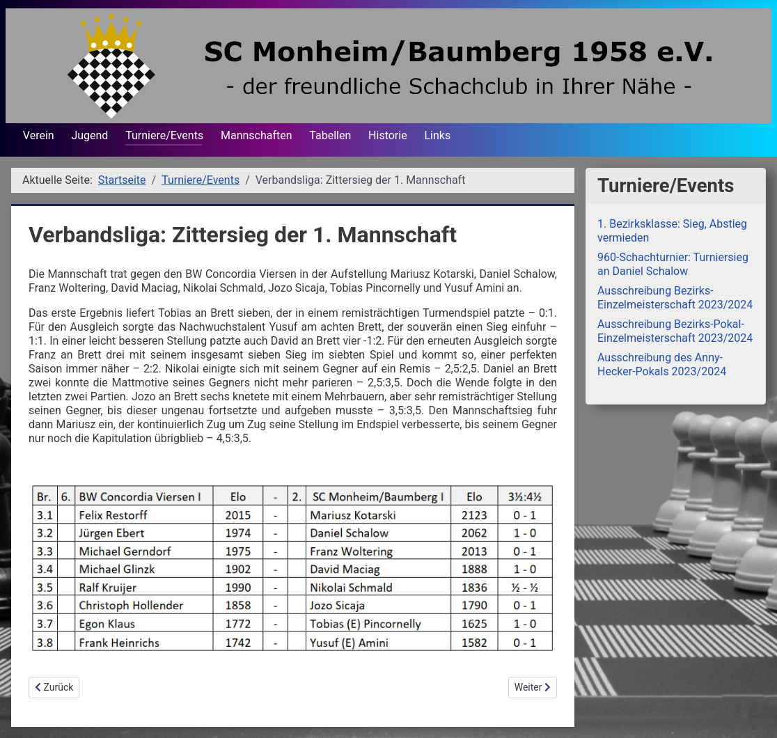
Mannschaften (256, 135)
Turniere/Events (164, 135)
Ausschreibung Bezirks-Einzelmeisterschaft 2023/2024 (675, 297)
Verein (38, 135)
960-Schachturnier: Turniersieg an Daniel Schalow (672, 264)
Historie (387, 135)
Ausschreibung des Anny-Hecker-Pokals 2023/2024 (661, 364)
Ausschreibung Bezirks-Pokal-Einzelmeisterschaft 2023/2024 (675, 331)
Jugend (89, 135)
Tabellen (330, 135)
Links (437, 135)
